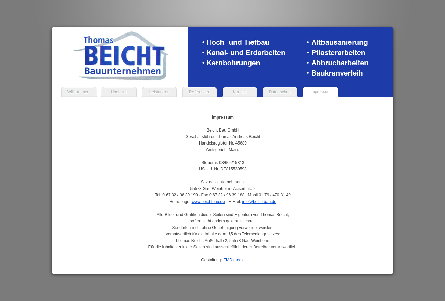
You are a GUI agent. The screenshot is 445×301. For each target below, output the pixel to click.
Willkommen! (79, 92)
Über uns (119, 92)
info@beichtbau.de (259, 201)
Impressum (320, 91)
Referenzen (199, 92)
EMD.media (234, 260)
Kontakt (240, 92)
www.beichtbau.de (208, 201)
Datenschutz (280, 92)
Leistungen (159, 92)
